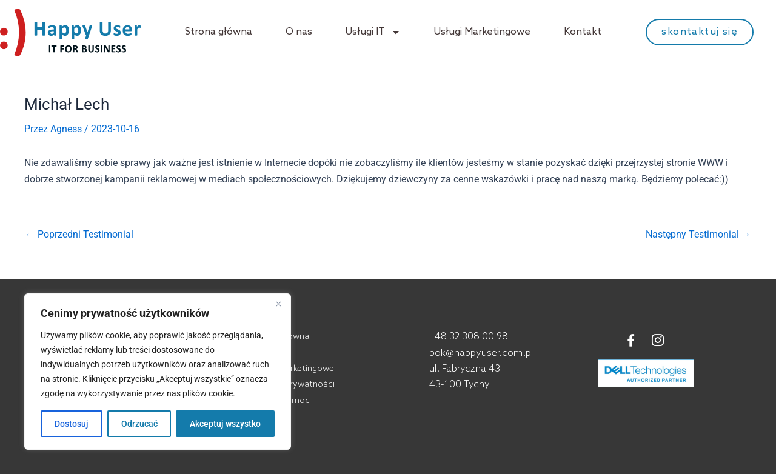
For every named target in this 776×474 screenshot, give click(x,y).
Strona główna (218, 32)
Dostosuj (72, 424)
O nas (299, 32)
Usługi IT (373, 32)
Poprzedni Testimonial (79, 234)
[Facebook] (631, 341)
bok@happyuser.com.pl (481, 353)
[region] (157, 371)
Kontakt (582, 32)
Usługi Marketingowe (482, 32)
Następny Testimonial (698, 234)
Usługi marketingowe (293, 369)
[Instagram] (658, 341)
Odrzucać (139, 424)
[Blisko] (278, 303)
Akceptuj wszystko (225, 424)
